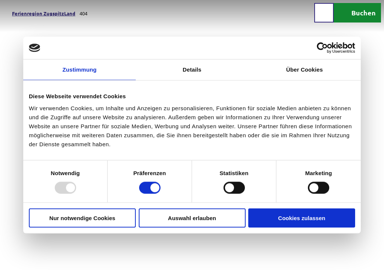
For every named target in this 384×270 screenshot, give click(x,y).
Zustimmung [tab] (80, 69)
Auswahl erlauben (192, 217)
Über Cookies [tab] (304, 69)
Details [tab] (192, 69)
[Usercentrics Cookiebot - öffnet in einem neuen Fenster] (322, 48)
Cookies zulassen (302, 217)
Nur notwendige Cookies (83, 217)
